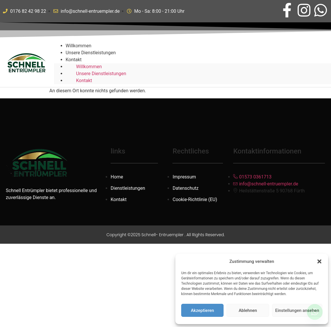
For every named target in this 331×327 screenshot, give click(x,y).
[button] (319, 261)
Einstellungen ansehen (297, 310)
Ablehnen (248, 310)
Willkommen (89, 66)
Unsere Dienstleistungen (91, 52)
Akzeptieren (202, 310)
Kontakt (74, 59)
